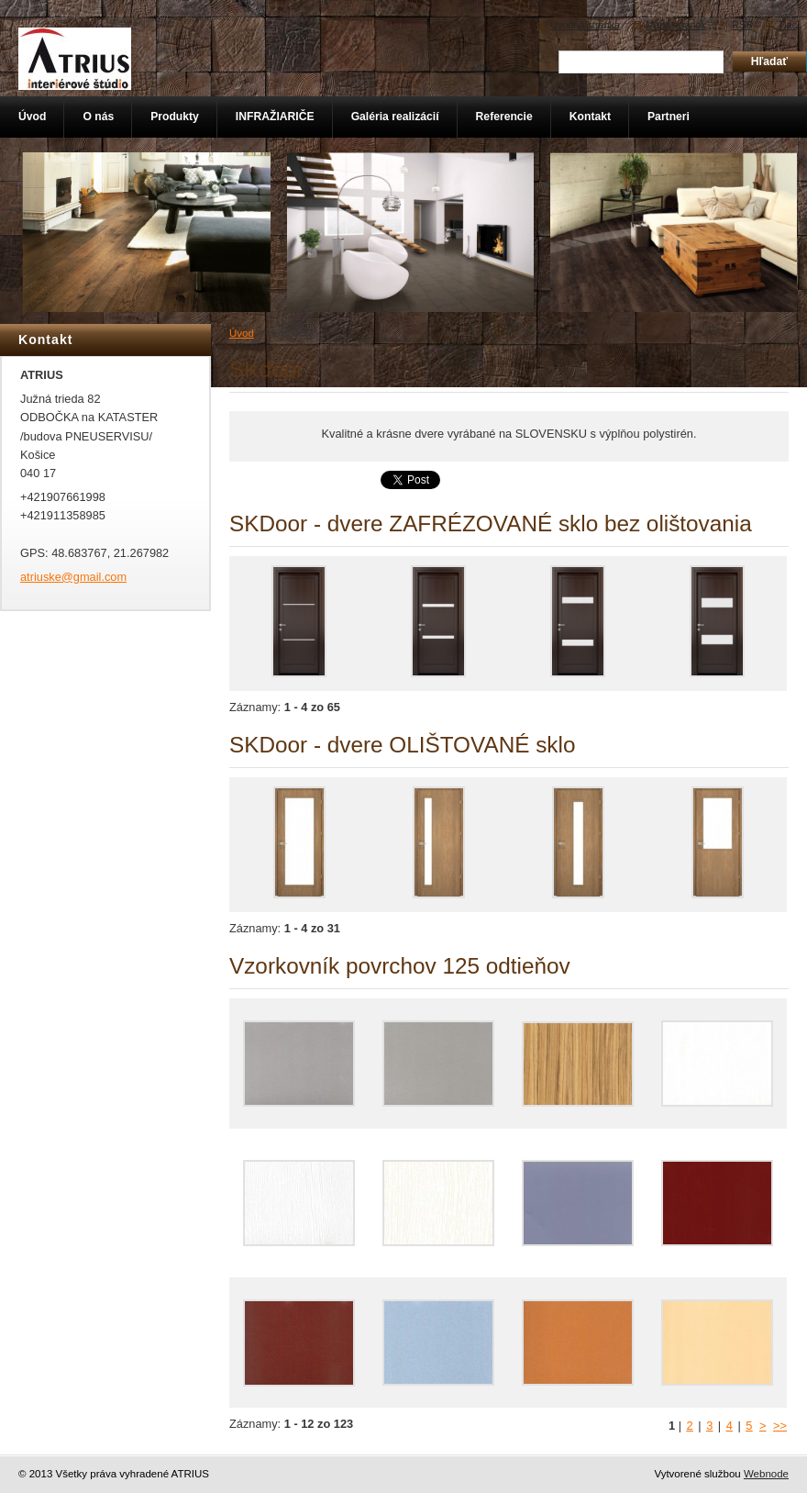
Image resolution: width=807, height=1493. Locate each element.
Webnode (766, 1473)
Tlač (787, 24)
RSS (742, 24)
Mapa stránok (676, 24)
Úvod (241, 333)
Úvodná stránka (585, 24)
